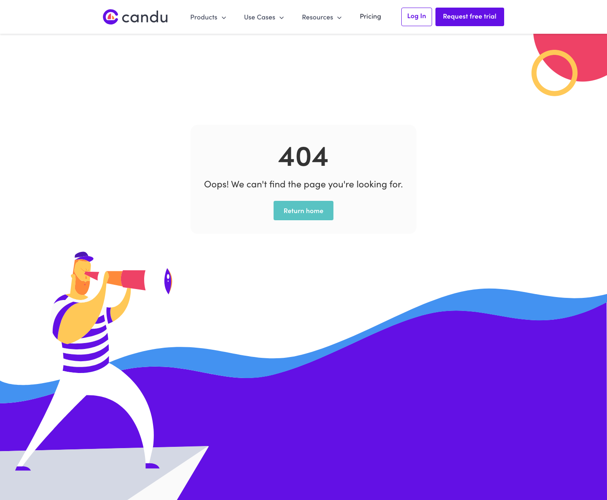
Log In (416, 15)
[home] (135, 17)
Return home (304, 210)
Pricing (370, 16)
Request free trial (470, 16)
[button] (208, 16)
